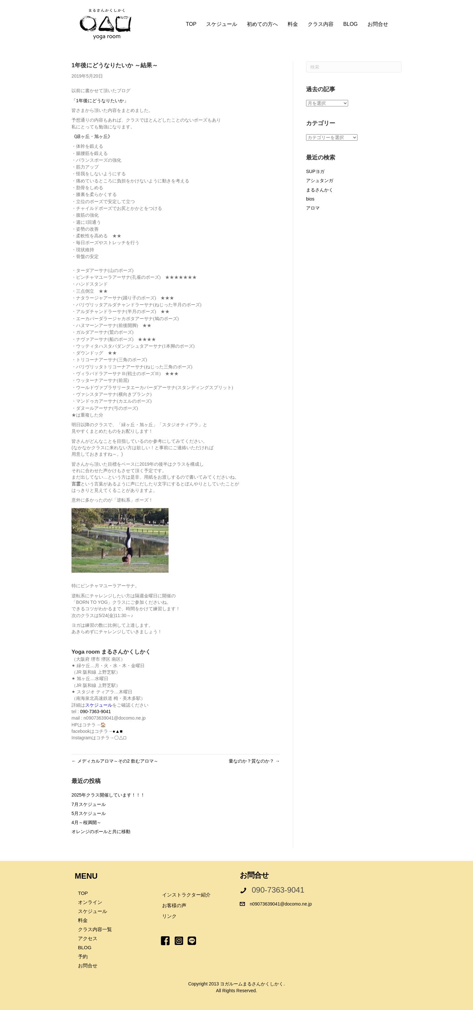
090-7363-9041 (95, 711)
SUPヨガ (315, 171)
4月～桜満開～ (86, 822)
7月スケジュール (89, 804)
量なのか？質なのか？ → (254, 761)
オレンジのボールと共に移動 (101, 831)
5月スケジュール (89, 813)
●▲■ (118, 731)
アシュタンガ (319, 180)
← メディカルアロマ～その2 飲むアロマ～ (115, 761)
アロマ (313, 208)
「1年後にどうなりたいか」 (100, 100)
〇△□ (120, 737)
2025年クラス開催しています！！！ (108, 795)
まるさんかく (319, 189)
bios (310, 198)
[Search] (354, 66)
